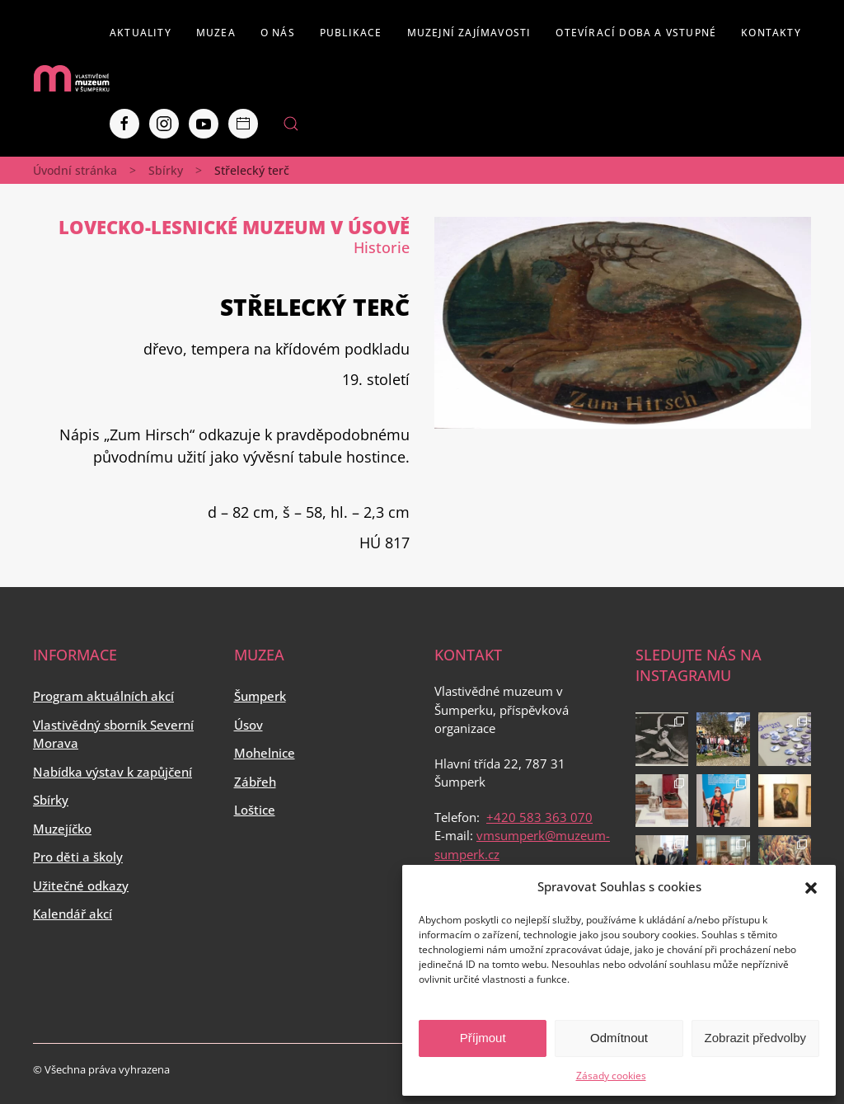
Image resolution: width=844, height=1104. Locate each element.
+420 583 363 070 (539, 817)
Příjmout (483, 1038)
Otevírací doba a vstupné (636, 33)
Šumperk (260, 696)
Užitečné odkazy (81, 885)
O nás (277, 33)
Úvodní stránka (75, 170)
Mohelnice (264, 753)
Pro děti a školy (78, 856)
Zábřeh (255, 781)
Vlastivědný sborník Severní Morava (113, 734)
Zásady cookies (611, 1076)
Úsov (248, 724)
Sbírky (165, 170)
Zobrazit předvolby (755, 1038)
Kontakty (771, 33)
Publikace (351, 33)
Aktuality (140, 33)
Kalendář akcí (72, 913)
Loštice (254, 809)
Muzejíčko (62, 828)
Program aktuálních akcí (103, 696)
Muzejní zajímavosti (469, 33)
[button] (811, 886)
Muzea (216, 33)
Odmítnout (619, 1038)
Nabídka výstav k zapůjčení (112, 771)
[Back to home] (71, 78)
